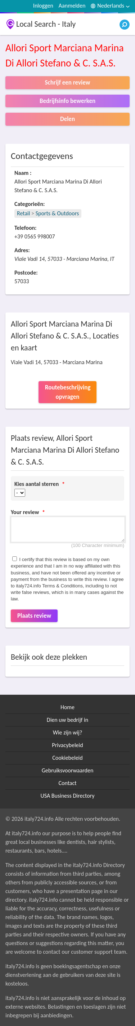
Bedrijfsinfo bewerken (67, 101)
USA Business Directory (67, 795)
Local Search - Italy (46, 24)
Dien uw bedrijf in (67, 719)
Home (67, 707)
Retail (23, 213)
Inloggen (43, 5)
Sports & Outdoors (57, 213)
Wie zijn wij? (67, 732)
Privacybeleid (67, 745)
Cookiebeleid (67, 757)
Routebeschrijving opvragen (67, 392)
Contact (67, 783)
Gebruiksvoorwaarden (68, 770)
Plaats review (34, 616)
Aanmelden (72, 5)
